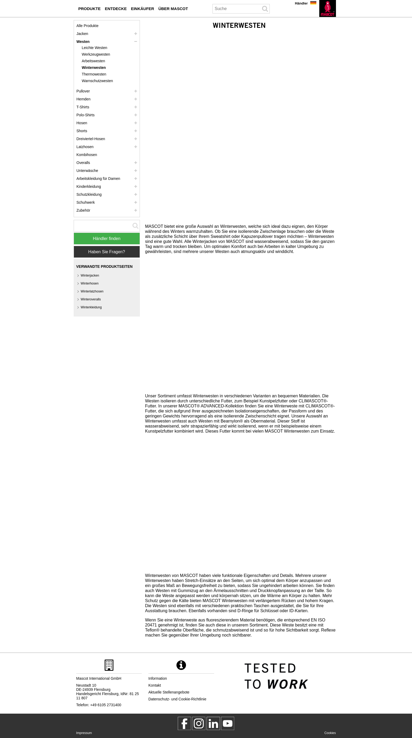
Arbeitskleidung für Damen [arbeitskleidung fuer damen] (98, 178)
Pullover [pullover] (83, 91)
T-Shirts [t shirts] (83, 107)
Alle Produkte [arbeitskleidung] (88, 26)
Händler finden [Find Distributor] (106, 238)
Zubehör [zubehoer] (83, 210)
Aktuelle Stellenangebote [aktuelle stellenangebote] (168, 692)
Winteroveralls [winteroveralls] (91, 299)
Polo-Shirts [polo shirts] (86, 115)
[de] (327, 8)
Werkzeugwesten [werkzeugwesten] (96, 54)
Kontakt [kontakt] (154, 685)
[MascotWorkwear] (184, 723)
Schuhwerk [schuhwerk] (86, 202)
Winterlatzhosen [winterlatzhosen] (92, 291)
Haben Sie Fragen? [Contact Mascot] (106, 252)
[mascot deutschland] (213, 723)
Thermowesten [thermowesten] (94, 74)
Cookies (330, 733)
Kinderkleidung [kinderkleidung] (89, 186)
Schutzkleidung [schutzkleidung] (89, 194)
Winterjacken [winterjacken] (90, 275)
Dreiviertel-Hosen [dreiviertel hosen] (91, 139)
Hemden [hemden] (84, 99)
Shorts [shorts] (82, 131)
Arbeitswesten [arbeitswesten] (93, 61)
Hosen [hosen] (82, 123)
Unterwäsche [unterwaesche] (87, 170)
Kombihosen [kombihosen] (87, 155)
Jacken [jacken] (82, 34)
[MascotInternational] (227, 723)
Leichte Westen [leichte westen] (94, 48)
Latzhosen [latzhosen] (85, 147)
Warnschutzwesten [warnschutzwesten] (97, 81)
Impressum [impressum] (84, 733)
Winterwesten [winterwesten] (94, 67)
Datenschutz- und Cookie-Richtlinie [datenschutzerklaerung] (177, 699)
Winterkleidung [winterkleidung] (91, 307)
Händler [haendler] (301, 3)
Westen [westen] (83, 41)
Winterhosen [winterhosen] (90, 283)
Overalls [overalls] (83, 163)
